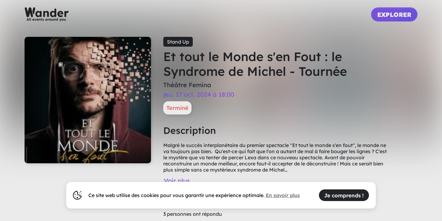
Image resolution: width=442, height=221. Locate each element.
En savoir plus (283, 195)
